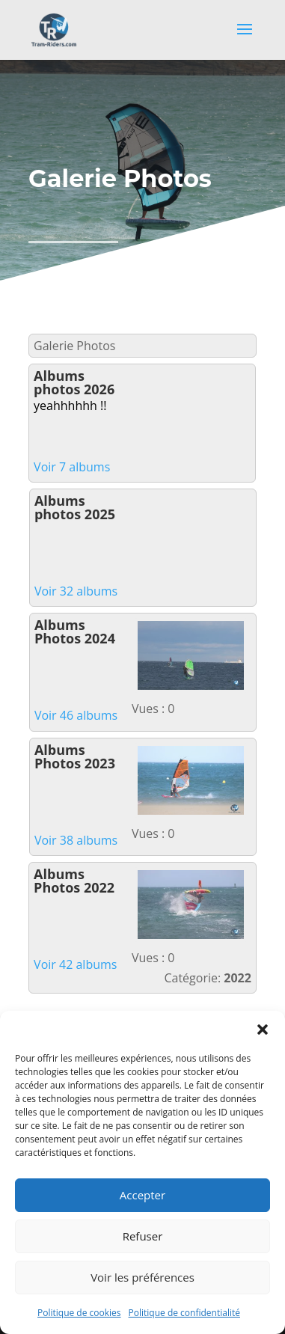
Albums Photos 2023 (74, 756)
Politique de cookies (79, 1312)
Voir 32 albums (75, 591)
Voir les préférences (142, 1277)
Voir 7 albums (72, 467)
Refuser (143, 1236)
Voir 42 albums (75, 964)
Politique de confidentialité (184, 1312)
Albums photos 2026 (74, 382)
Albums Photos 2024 (74, 631)
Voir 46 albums (75, 715)
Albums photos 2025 (74, 507)
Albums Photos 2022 (74, 880)
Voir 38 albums (75, 840)
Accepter (142, 1194)
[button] (262, 1029)
